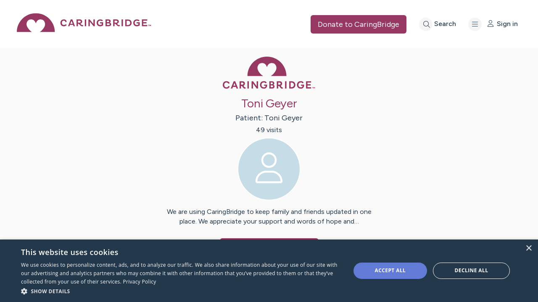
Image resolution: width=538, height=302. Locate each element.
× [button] (528, 248)
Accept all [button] (390, 270)
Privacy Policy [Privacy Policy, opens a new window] (139, 281)
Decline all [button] (471, 270)
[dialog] (269, 271)
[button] (181, 291)
